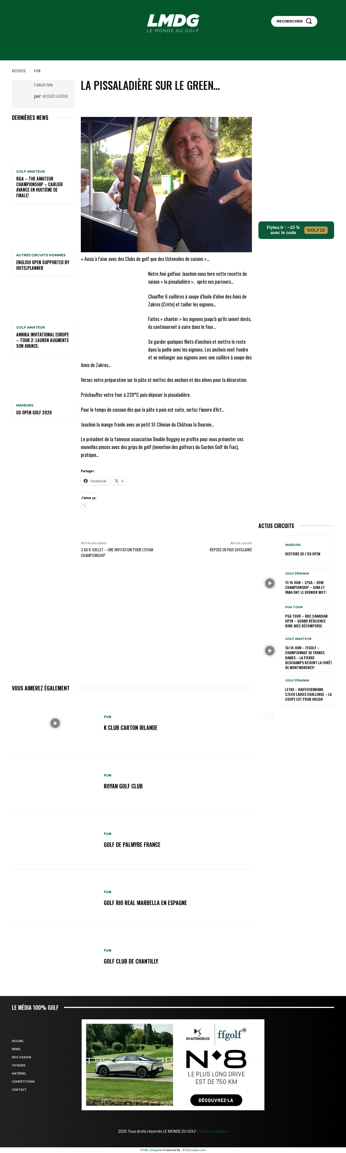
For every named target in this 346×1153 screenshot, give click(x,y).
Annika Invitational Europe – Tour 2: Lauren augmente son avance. (42, 340)
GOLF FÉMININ (297, 573)
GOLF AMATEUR (30, 171)
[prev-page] (261, 715)
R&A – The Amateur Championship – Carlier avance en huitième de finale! (39, 187)
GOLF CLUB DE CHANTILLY (131, 961)
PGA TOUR (293, 607)
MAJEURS (24, 405)
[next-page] (270, 715)
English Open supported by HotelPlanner (42, 265)
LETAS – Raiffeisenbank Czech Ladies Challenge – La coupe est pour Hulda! (308, 694)
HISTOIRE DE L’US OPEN (302, 553)
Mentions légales (213, 1131)
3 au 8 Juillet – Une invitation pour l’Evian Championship (117, 552)
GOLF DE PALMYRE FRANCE (132, 844)
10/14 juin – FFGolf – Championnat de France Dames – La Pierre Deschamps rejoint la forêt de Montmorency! (308, 657)
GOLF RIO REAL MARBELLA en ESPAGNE (145, 903)
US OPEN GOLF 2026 (34, 412)
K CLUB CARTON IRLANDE (131, 727)
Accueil (19, 70)
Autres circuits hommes (40, 255)
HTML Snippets (151, 1150)
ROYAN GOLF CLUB (123, 786)
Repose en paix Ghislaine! (231, 549)
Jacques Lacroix (55, 96)
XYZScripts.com (194, 1150)
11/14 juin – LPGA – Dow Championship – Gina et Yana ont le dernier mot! (306, 587)
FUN (37, 70)
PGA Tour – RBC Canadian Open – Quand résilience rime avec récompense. (306, 620)
